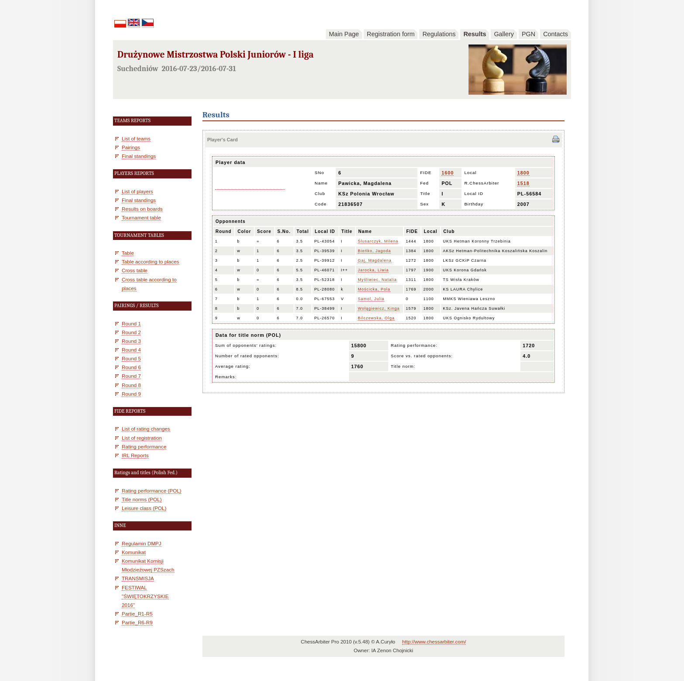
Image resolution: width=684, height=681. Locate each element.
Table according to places (150, 261)
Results (474, 34)
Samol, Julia (371, 299)
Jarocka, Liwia (373, 270)
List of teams (136, 138)
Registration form (391, 34)
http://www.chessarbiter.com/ (434, 641)
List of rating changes (146, 428)
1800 (523, 172)
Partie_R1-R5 (137, 613)
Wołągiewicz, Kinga (379, 308)
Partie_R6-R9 (137, 622)
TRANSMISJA (138, 578)
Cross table (134, 270)
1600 (447, 172)
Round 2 (131, 332)
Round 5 (131, 358)
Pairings (131, 147)
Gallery (504, 34)
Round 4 (131, 349)
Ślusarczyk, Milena (378, 241)
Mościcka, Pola (374, 289)
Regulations (438, 34)
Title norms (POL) (142, 499)
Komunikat (134, 552)
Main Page (344, 34)
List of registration (142, 438)
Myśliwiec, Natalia (377, 279)
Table (128, 253)
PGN (528, 34)
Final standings (139, 156)
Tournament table (141, 217)
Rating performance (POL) (151, 490)
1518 (523, 183)
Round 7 (131, 376)
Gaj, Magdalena (375, 260)
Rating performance (144, 446)
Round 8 (131, 385)
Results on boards (142, 209)
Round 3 (131, 341)
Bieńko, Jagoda (374, 251)
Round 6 (131, 367)
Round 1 (131, 323)
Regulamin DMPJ (141, 543)
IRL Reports (135, 455)
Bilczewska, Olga (376, 318)
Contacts (555, 34)
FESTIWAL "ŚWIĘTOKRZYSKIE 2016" (145, 596)
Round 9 (131, 394)
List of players (137, 191)
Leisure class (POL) (144, 508)
